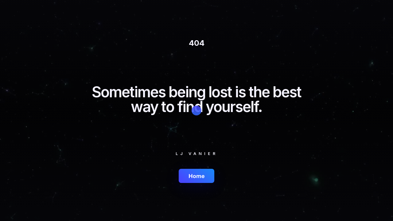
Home (196, 176)
